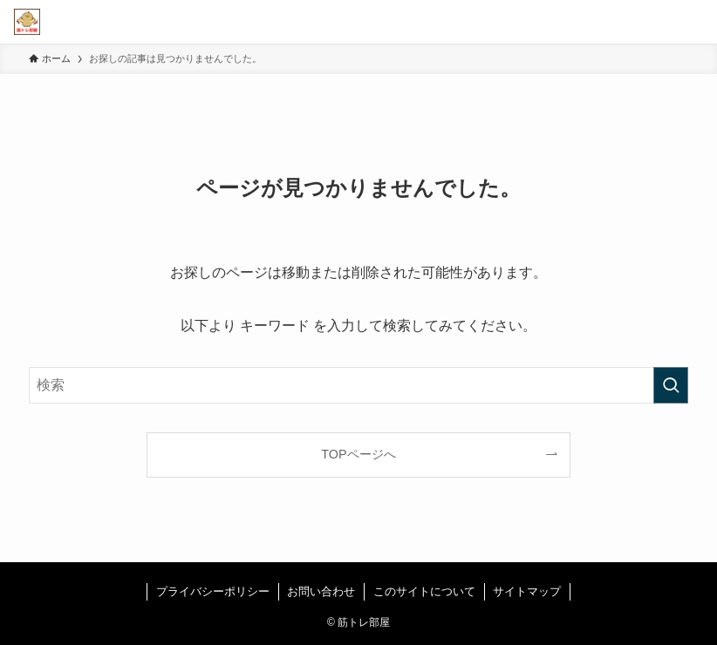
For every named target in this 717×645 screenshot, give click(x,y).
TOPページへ (358, 454)
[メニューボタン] (695, 22)
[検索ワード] (358, 385)
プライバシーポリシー (213, 591)
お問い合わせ (321, 591)
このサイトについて (424, 591)
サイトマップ (527, 591)
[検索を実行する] (670, 385)
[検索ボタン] (651, 22)
